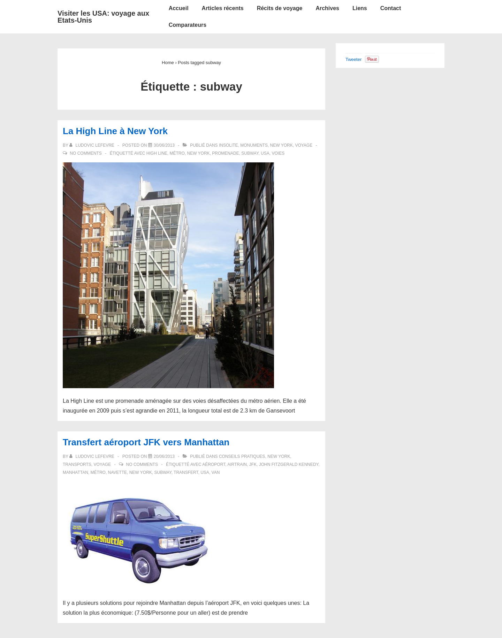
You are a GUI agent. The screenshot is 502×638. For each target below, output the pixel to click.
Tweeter (353, 59)
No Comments (85, 153)
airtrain (237, 464)
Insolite (228, 145)
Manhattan (75, 472)
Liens (359, 8)
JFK (253, 464)
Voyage (303, 145)
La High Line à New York (115, 131)
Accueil (179, 8)
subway (249, 153)
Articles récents (223, 8)
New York (281, 145)
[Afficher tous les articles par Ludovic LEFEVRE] (92, 145)
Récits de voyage (280, 8)
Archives (327, 8)
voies (278, 153)
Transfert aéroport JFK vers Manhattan (146, 442)
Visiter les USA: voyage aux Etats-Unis (103, 16)
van (216, 472)
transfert (186, 472)
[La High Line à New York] (164, 145)
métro (176, 153)
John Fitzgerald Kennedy (288, 464)
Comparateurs (187, 25)
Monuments (254, 145)
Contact (390, 8)
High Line (156, 153)
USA (265, 153)
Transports (77, 464)
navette (117, 472)
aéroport (213, 464)
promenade (225, 153)
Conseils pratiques (242, 456)
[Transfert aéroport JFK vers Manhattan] (164, 456)
